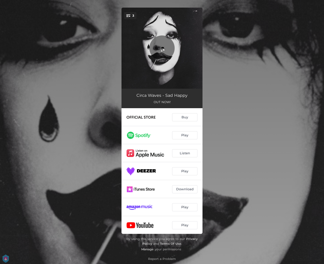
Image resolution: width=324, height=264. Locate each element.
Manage (147, 249)
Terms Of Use (170, 244)
